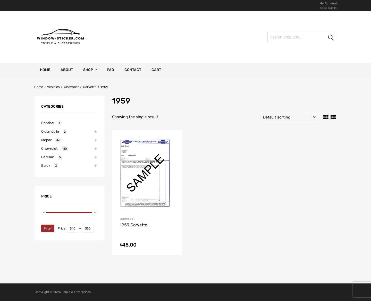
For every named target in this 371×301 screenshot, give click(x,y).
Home (45, 70)
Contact (132, 70)
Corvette (89, 87)
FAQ (110, 70)
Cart (156, 70)
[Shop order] (289, 117)
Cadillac (47, 157)
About (67, 70)
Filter (48, 228)
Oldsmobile (50, 131)
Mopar (46, 140)
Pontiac (47, 123)
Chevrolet (71, 87)
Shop (90, 69)
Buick (45, 165)
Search (273, 38)
